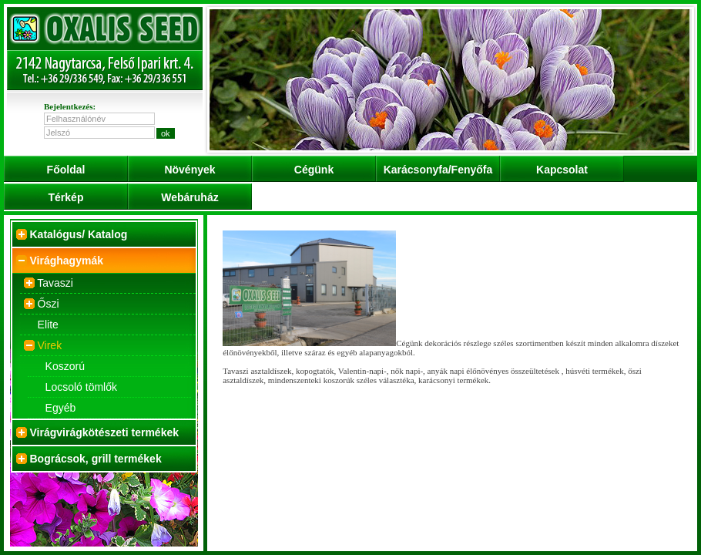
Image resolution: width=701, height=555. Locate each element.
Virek (50, 345)
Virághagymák (66, 260)
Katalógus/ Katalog (79, 234)
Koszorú (65, 366)
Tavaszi (55, 283)
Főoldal (66, 169)
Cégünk (314, 169)
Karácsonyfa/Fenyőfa (438, 169)
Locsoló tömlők (81, 387)
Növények (189, 169)
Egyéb (60, 408)
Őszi (48, 304)
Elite (48, 324)
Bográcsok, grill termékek (96, 458)
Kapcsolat (562, 169)
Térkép (66, 197)
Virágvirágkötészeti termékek (104, 432)
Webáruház (189, 197)
